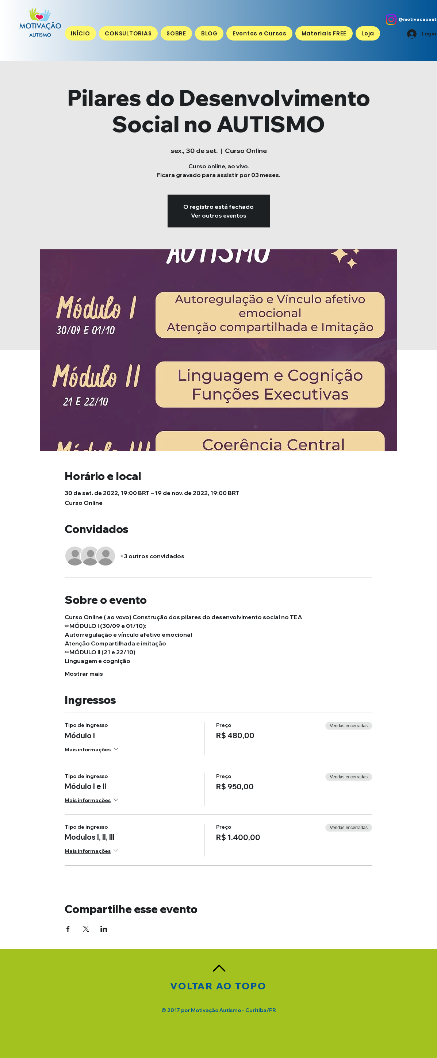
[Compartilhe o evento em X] (86, 929)
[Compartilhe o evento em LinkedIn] (103, 929)
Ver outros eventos (218, 215)
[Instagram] (391, 19)
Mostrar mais (84, 673)
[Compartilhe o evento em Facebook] (68, 929)
